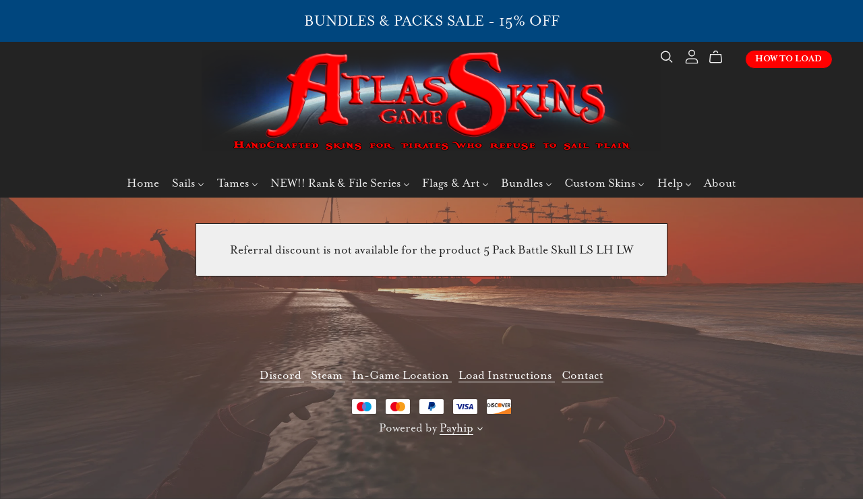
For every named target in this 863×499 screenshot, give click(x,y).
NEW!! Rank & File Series (339, 184)
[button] (480, 430)
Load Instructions (506, 375)
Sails (188, 184)
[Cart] (718, 58)
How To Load (784, 60)
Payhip (456, 428)
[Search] (663, 58)
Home (143, 184)
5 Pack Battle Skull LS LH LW (558, 250)
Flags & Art (455, 184)
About (720, 184)
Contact (582, 375)
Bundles (526, 184)
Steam (328, 375)
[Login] (688, 56)
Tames (237, 184)
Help (674, 184)
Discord (282, 375)
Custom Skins (604, 184)
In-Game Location (402, 375)
